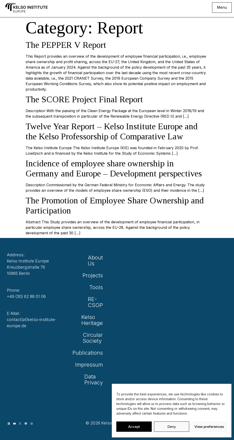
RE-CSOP (95, 302)
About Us (95, 260)
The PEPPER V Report (66, 45)
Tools (96, 287)
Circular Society (94, 338)
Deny (172, 426)
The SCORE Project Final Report (84, 99)
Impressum (94, 364)
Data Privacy (94, 379)
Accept (134, 426)
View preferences (209, 426)
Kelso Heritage (94, 320)
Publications (94, 352)
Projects (94, 275)
